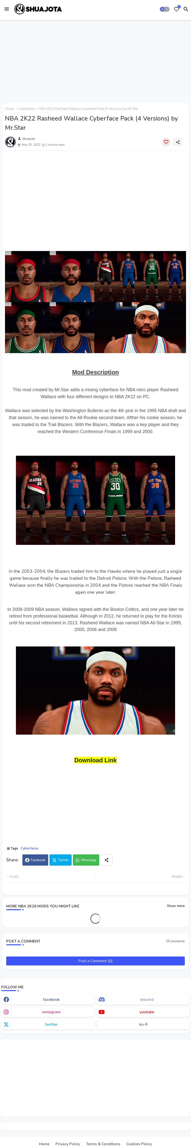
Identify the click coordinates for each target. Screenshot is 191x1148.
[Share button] (106, 860)
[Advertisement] (95, 60)
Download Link (95, 760)
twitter (51, 1024)
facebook (51, 999)
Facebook (38, 860)
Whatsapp (88, 860)
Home (9, 109)
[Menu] (6, 9)
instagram (51, 1012)
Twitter (63, 860)
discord (147, 999)
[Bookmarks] (176, 9)
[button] (165, 9)
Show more (176, 906)
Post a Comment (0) (95, 960)
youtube (147, 1012)
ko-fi (143, 1024)
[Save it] (166, 141)
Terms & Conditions (103, 1144)
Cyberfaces (26, 109)
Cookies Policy (139, 1144)
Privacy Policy (67, 1144)
